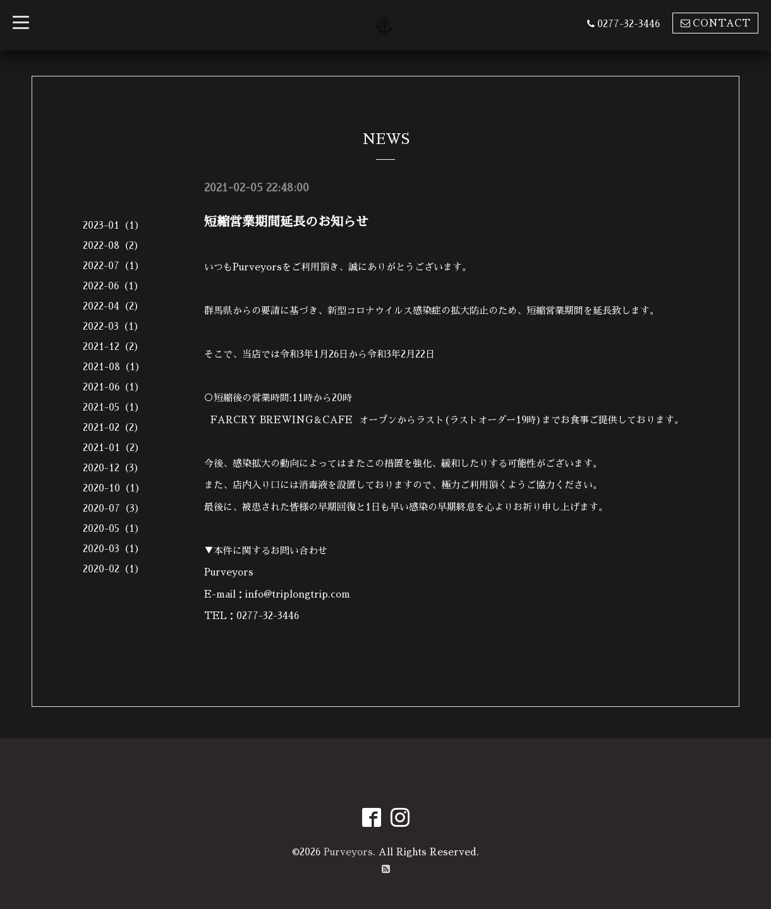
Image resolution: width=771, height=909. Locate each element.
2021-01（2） (113, 447)
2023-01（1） (113, 225)
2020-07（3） (113, 508)
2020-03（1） (113, 548)
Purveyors (348, 852)
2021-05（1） (113, 407)
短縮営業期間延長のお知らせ (286, 221)
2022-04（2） (113, 306)
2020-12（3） (113, 468)
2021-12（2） (113, 346)
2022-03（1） (113, 326)
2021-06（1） (113, 387)
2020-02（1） (113, 569)
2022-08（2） (113, 245)
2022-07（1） (113, 265)
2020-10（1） (114, 488)
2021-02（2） (113, 427)
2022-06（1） (113, 286)
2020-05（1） (113, 528)
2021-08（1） (114, 366)
